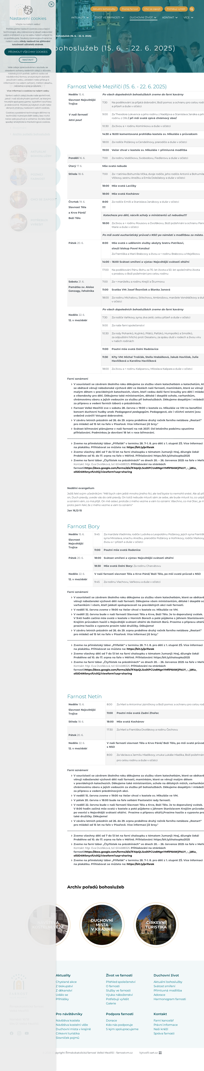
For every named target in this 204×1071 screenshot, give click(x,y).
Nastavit (27, 59)
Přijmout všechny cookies (27, 51)
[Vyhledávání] (191, 9)
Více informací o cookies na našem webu (28, 90)
